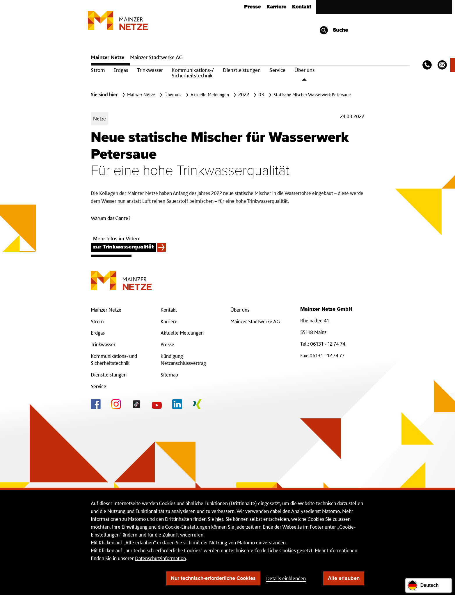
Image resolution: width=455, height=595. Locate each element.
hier (219, 519)
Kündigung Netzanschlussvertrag (183, 359)
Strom (98, 70)
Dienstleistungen (242, 70)
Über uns (304, 70)
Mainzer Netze (107, 57)
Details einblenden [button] (286, 578)
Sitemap (169, 375)
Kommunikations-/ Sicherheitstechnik (193, 72)
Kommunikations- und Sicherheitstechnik (114, 359)
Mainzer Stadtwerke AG (156, 57)
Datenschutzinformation (160, 558)
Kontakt (301, 7)
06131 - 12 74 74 (327, 344)
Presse (252, 7)
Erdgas (120, 70)
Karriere (276, 7)
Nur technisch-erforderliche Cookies (213, 578)
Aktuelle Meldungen (182, 333)
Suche (333, 30)
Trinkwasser (150, 70)
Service (277, 70)
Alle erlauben (344, 578)
